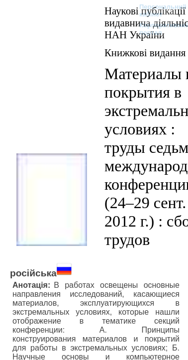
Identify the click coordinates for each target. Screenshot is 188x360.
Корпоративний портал (158, 28)
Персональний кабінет (158, 10)
